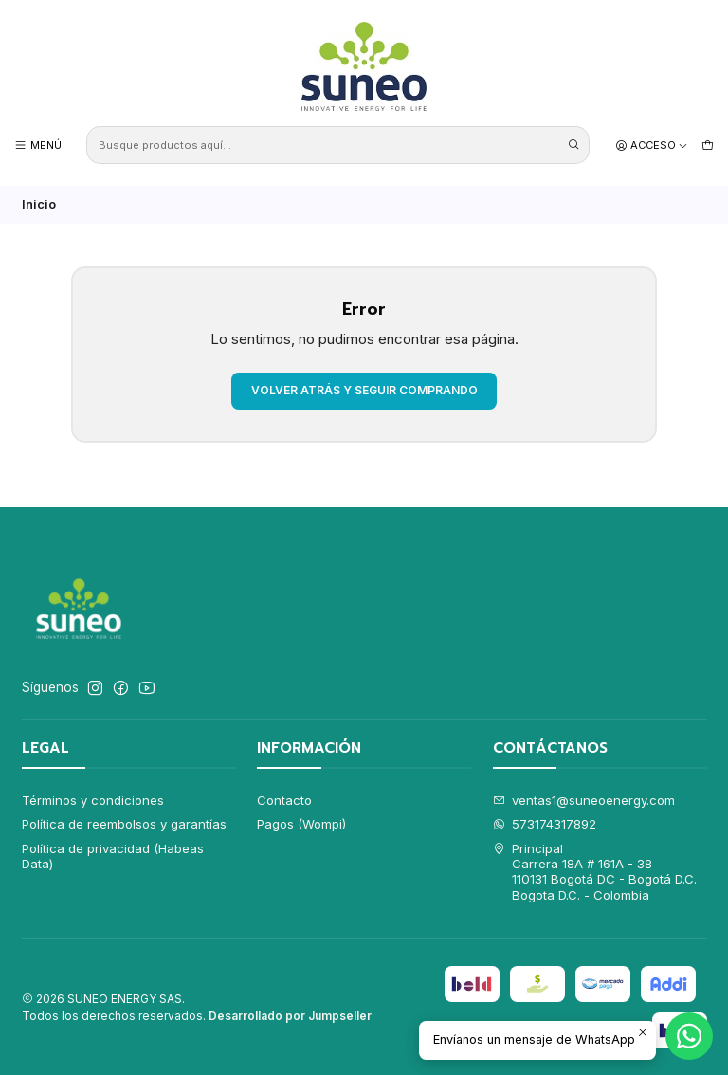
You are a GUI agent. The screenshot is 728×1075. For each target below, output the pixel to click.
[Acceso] (652, 145)
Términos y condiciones (93, 800)
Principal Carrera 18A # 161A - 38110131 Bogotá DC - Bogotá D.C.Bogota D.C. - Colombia (595, 871)
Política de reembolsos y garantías (124, 823)
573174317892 (545, 823)
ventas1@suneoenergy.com (584, 800)
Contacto (284, 800)
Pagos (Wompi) (301, 823)
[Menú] (37, 145)
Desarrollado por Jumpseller (290, 1016)
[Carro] (708, 145)
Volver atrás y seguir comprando (364, 390)
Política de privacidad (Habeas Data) (113, 856)
